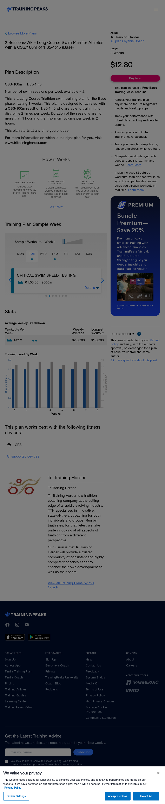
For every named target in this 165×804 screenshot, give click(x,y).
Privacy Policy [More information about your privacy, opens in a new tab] (12, 795)
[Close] (158, 780)
